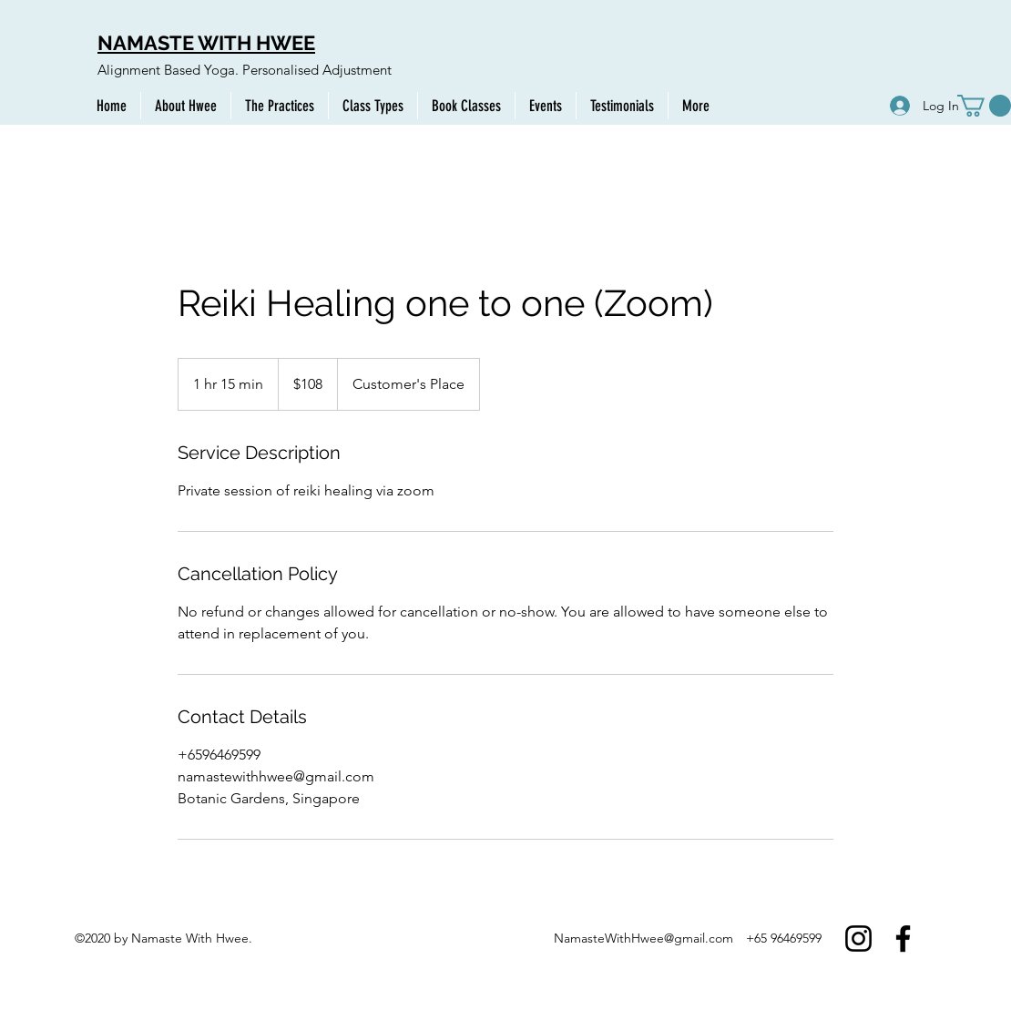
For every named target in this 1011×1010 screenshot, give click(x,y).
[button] (984, 106)
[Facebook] (903, 938)
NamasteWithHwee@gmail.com (643, 938)
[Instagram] (858, 938)
